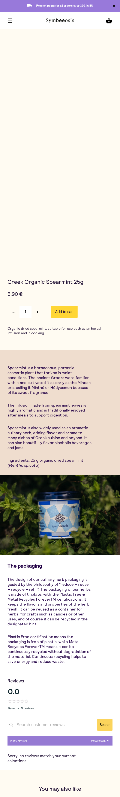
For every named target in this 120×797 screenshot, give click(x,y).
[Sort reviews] (99, 740)
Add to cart (64, 312)
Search (104, 725)
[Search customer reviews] (52, 725)
